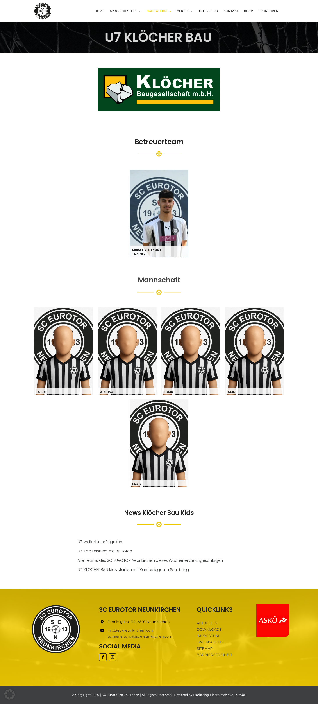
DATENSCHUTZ (210, 642)
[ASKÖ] (272, 605)
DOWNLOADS (209, 629)
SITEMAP (205, 649)
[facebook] (103, 657)
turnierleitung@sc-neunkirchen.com (139, 636)
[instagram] (112, 657)
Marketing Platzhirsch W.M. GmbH (219, 695)
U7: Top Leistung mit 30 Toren (104, 551)
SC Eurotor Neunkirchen (120, 695)
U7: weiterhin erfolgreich (99, 541)
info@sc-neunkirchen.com (130, 630)
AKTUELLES (207, 623)
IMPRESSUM (208, 636)
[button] (9, 694)
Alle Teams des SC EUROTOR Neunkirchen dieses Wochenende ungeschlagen (150, 560)
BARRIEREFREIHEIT (214, 655)
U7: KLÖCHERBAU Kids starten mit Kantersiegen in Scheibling (133, 569)
